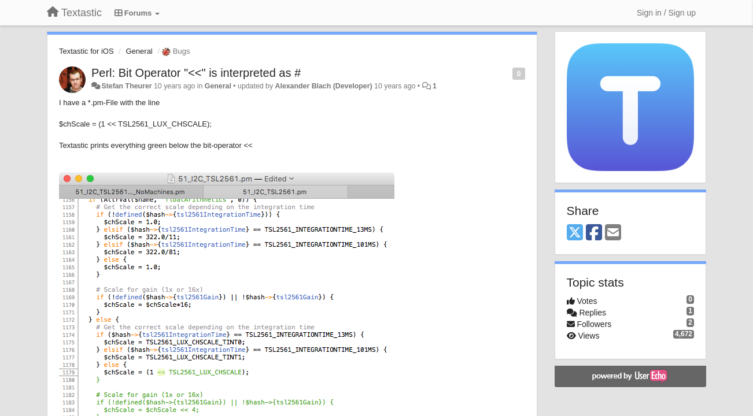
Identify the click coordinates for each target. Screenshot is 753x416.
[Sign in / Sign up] (666, 13)
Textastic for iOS (86, 51)
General (139, 51)
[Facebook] (594, 233)
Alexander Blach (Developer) (323, 86)
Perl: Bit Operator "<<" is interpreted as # (196, 72)
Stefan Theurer (126, 86)
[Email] (613, 233)
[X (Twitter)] (575, 233)
